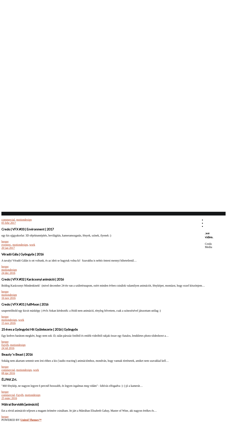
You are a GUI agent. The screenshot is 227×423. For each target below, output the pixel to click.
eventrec (6, 244)
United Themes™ (30, 419)
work (32, 244)
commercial (8, 219)
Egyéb (5, 344)
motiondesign (24, 219)
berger (5, 241)
